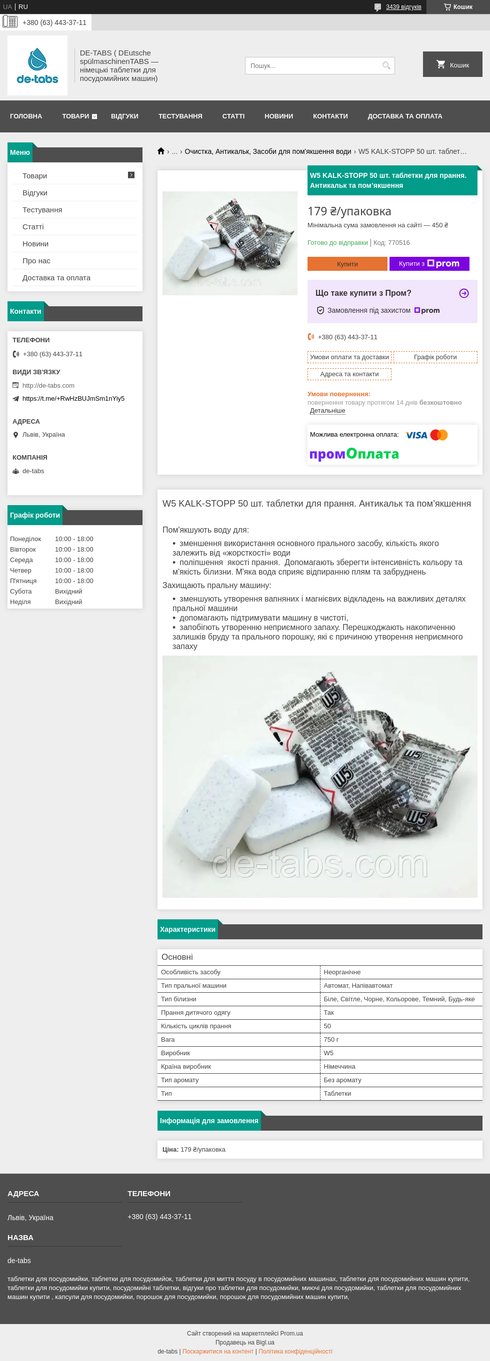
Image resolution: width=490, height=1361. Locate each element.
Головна (26, 116)
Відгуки (124, 116)
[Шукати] (386, 65)
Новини (278, 116)
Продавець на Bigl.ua (245, 1342)
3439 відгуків (404, 6)
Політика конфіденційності (295, 1351)
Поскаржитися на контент (218, 1351)
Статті (233, 116)
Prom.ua (291, 1333)
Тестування (180, 116)
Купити (347, 264)
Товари (75, 116)
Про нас (36, 260)
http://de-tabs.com (48, 385)
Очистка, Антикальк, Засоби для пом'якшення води (268, 151)
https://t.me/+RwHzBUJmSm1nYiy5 (73, 398)
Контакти (330, 116)
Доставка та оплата (405, 116)
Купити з (429, 263)
